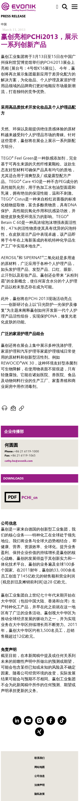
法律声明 (39, 785)
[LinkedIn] (17, 720)
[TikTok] (62, 720)
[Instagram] (39, 720)
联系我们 (39, 758)
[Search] (65, 6)
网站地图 (39, 767)
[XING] (39, 731)
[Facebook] (50, 720)
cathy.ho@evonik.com (19, 460)
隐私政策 (39, 793)
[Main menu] (74, 6)
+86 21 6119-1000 (26, 451)
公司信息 (39, 776)
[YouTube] (28, 720)
